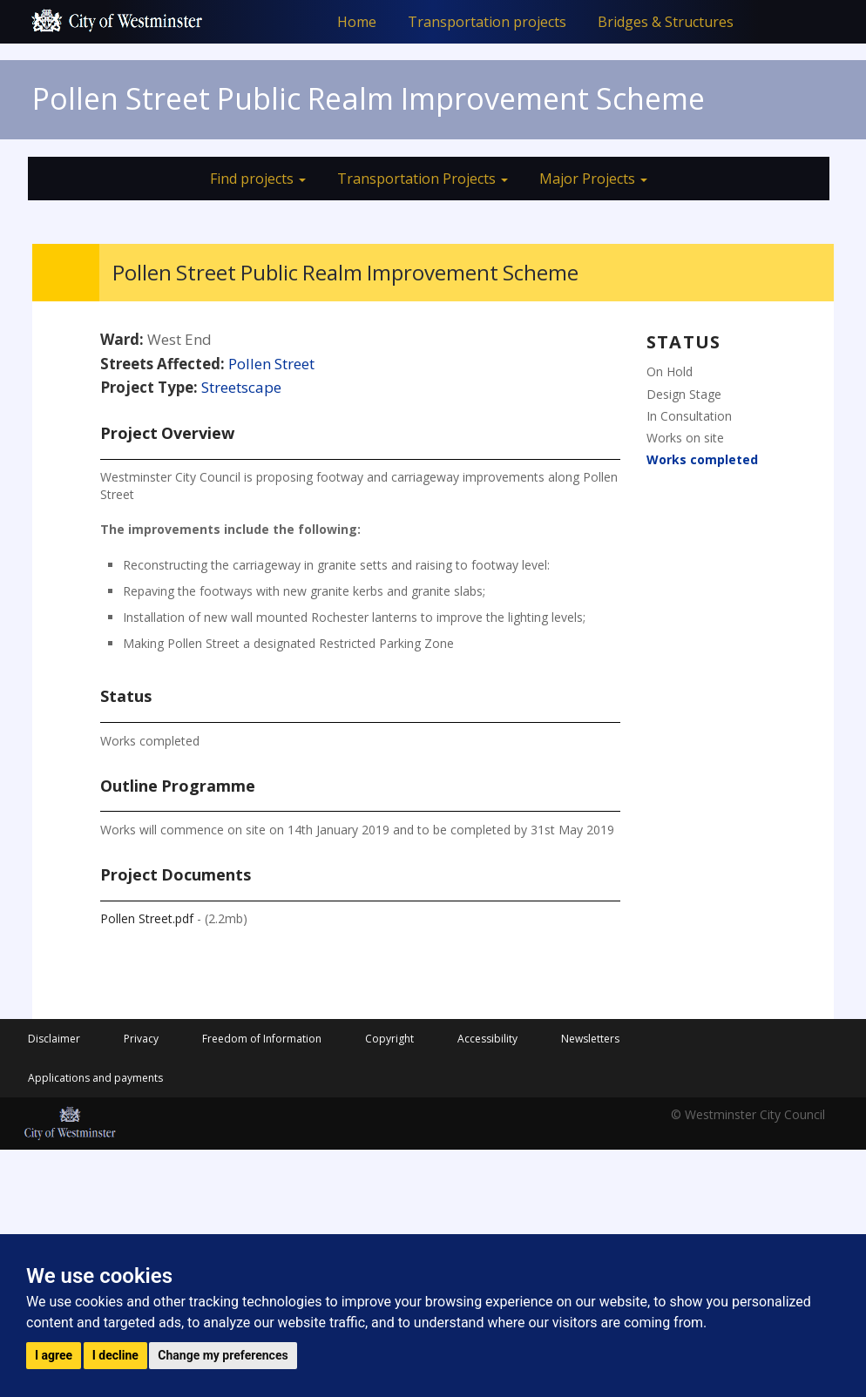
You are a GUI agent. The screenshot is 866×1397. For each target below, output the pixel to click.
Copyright (389, 1038)
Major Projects (593, 178)
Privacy (141, 1038)
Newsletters (590, 1038)
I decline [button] (115, 1355)
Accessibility (487, 1038)
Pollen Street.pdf (146, 918)
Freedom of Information (261, 1038)
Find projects (258, 178)
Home (356, 21)
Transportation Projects (422, 178)
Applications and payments (95, 1077)
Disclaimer (54, 1038)
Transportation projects (487, 21)
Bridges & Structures (666, 21)
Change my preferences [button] (223, 1355)
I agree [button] (53, 1355)
